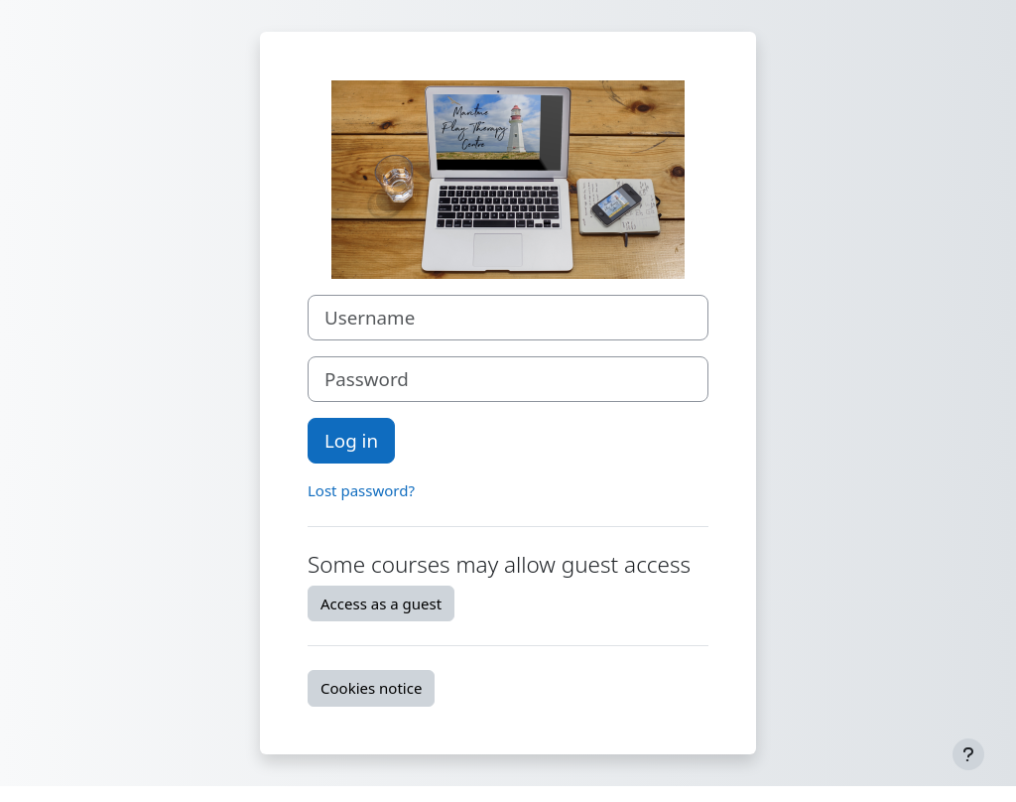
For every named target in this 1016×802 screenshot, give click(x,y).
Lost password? (361, 490)
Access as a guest (381, 603)
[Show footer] (968, 754)
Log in (351, 440)
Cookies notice (371, 688)
